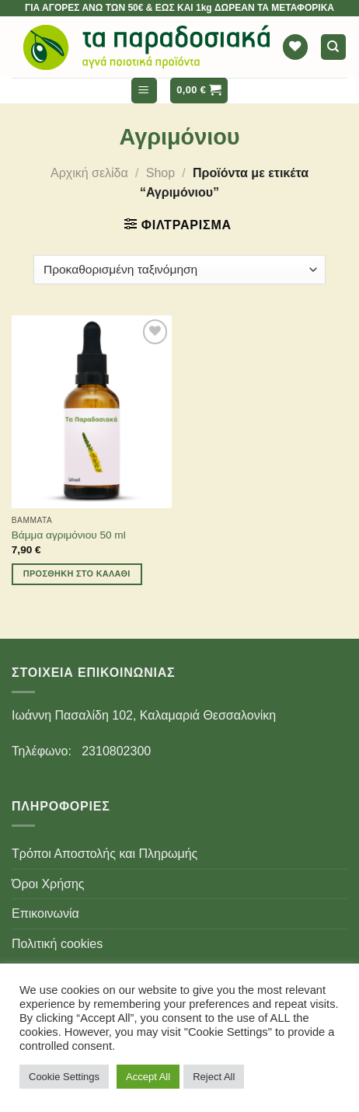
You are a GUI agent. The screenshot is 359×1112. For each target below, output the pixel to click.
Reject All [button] (214, 1076)
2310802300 (116, 751)
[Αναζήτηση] (334, 47)
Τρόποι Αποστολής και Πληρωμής (104, 853)
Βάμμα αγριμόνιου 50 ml (69, 535)
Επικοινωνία (45, 913)
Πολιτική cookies (57, 943)
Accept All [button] (148, 1076)
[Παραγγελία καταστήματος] (179, 270)
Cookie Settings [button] (64, 1076)
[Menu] (144, 90)
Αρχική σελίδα (89, 173)
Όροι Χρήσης (48, 884)
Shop (160, 173)
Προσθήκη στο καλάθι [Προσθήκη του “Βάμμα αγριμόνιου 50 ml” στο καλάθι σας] (77, 573)
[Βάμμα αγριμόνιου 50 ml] (92, 411)
